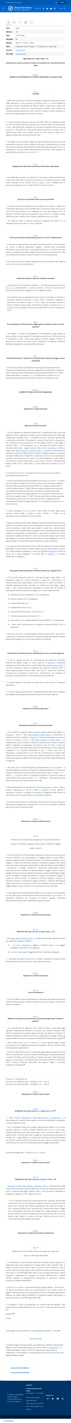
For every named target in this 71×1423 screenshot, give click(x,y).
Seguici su (49, 1395)
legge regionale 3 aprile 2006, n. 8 (41, 734)
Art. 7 (35, 356)
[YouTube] (50, 8)
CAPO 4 (35, 912)
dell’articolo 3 (23, 952)
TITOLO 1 (35, 75)
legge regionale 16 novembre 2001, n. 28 (31, 450)
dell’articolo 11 (27, 1117)
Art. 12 (35, 836)
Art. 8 (35, 423)
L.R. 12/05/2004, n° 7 (54, 1347)
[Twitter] (46, 8)
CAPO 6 (35, 1092)
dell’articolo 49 (53, 551)
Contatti (29, 1385)
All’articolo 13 (12, 1186)
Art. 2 (35, 164)
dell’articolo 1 (27, 945)
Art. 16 (35, 1108)
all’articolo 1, (10, 734)
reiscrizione (31, 199)
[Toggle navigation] (3, 8)
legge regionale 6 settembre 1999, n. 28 (42, 1179)
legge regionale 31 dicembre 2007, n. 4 (35, 103)
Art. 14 (35, 990)
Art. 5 (35, 276)
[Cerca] (65, 8)
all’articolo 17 (34, 737)
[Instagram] (54, 8)
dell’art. (30, 1347)
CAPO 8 (35, 1231)
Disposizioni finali (35, 1338)
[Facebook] (43, 8)
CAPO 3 (35, 819)
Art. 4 (35, 235)
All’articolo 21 (13, 285)
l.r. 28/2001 (50, 554)
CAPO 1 (35, 406)
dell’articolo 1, (47, 787)
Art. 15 (35, 1016)
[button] (14, 2)
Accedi (62, 2)
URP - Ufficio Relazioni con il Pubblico (34, 1407)
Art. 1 (35, 91)
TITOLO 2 (35, 390)
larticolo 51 (46, 1054)
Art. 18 (35, 1247)
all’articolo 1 (53, 662)
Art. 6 (35, 322)
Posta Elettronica (31, 1400)
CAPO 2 (35, 706)
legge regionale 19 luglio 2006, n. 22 (50, 740)
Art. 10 (35, 651)
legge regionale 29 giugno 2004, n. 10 (40, 931)
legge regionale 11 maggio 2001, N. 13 (40, 1111)
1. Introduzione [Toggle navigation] (8, 1421)
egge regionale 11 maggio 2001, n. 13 (51, 1117)
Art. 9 (35, 568)
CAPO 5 (35, 973)
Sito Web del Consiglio (33, 1397)
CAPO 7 (35, 1160)
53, (34, 1347)
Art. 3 (35, 197)
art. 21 (60, 305)
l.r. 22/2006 (43, 790)
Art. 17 (35, 1177)
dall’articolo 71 (53, 448)
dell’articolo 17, (19, 790)
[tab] (9, 22)
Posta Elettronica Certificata (34, 1403)
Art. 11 (35, 723)
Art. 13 (35, 929)
